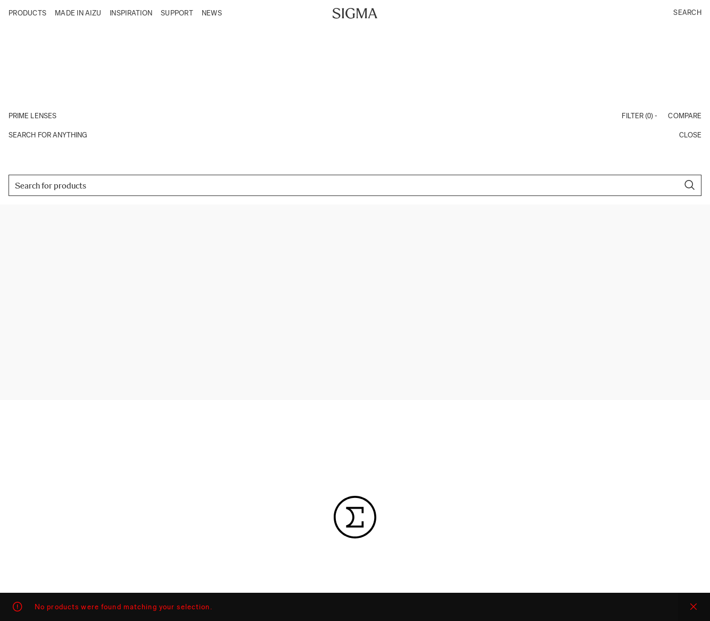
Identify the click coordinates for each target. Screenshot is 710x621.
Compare (684, 116)
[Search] (355, 185)
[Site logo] (355, 12)
